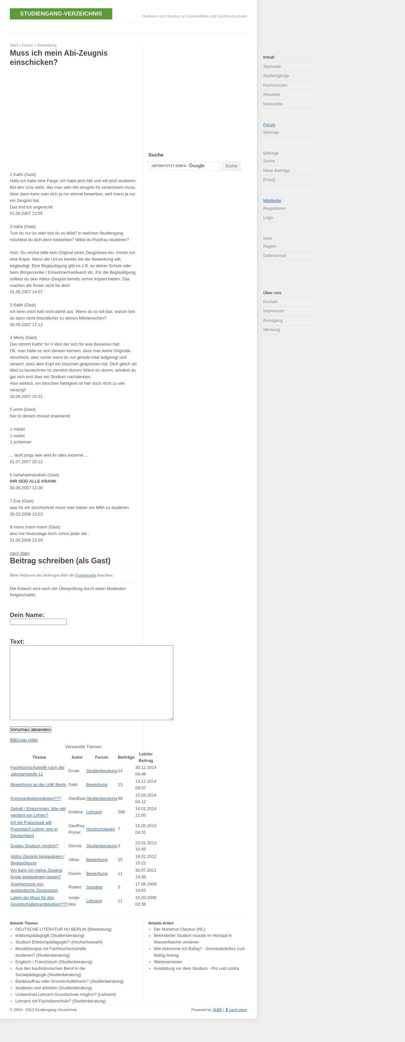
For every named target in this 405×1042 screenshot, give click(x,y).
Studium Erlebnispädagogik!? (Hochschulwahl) (59, 957)
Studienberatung (101, 785)
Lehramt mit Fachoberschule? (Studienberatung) (60, 1015)
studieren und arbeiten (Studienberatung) (53, 1002)
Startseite (272, 66)
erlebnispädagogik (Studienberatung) (50, 950)
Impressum (273, 310)
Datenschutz (275, 255)
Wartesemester (168, 976)
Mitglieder (272, 200)
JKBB (217, 1025)
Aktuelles (271, 94)
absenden (41, 744)
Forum (27, 45)
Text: (17, 641)
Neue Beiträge (276, 170)
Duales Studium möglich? (34, 860)
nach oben (20, 553)
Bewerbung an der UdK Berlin (38, 799)
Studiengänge (276, 75)
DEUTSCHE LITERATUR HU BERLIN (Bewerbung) (63, 944)
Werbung (271, 329)
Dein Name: (27, 614)
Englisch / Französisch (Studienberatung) (53, 976)
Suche (269, 160)
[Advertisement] (129, 27)
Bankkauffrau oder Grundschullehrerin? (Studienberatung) (69, 996)
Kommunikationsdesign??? (36, 813)
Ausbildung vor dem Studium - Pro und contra (196, 983)
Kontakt (270, 301)
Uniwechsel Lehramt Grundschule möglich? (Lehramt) (65, 1009)
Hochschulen (275, 85)
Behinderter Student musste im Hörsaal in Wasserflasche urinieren (193, 954)
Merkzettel (273, 103)
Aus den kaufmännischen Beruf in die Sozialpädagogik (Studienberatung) (50, 986)
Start (14, 45)
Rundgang (273, 320)
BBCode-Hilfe (24, 754)
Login (268, 217)
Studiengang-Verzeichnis (61, 13)
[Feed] (269, 179)
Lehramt (94, 826)
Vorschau (20, 744)
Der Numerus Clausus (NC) (179, 944)
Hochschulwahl (100, 843)
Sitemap (271, 132)
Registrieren (274, 208)
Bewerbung (47, 45)
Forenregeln (85, 575)
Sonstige (94, 901)
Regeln (270, 246)
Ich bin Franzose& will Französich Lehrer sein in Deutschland (34, 844)
